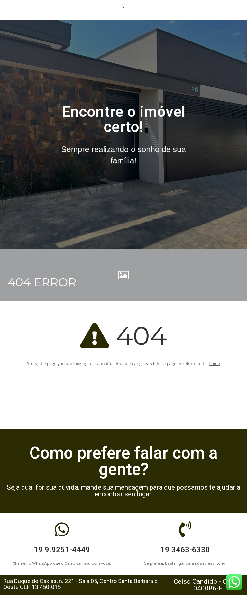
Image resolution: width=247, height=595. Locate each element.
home (214, 363)
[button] (123, 5)
